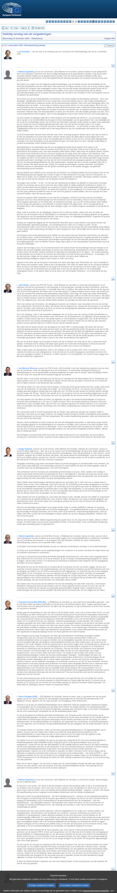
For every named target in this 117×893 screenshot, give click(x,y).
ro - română (102, 21)
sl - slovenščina (108, 21)
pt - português (99, 21)
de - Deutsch (58, 21)
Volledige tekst (39, 28)
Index (6, 28)
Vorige (16, 28)
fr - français (70, 21)
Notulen (110, 46)
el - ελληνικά (64, 21)
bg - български (47, 21)
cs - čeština (53, 21)
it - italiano (79, 21)
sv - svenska (113, 21)
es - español (50, 21)
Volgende (24, 28)
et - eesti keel (61, 21)
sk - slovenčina (105, 21)
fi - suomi (111, 21)
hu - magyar (87, 21)
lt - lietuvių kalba (84, 21)
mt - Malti (90, 21)
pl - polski (96, 21)
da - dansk (56, 21)
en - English (67, 21)
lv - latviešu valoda (82, 21)
